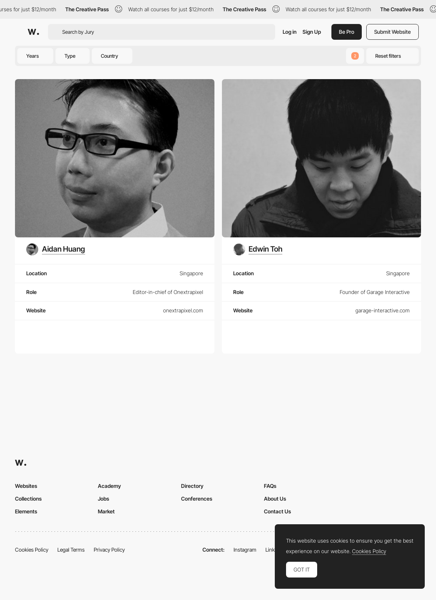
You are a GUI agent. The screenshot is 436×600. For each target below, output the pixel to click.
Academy (109, 486)
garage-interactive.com (382, 310)
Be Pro (346, 31)
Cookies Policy (31, 549)
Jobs (103, 498)
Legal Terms (71, 549)
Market (106, 511)
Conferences (196, 498)
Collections (28, 498)
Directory (192, 486)
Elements (26, 511)
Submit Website (392, 31)
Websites (26, 486)
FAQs (270, 486)
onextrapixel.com (183, 310)
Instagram (245, 549)
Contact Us (277, 511)
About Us (275, 498)
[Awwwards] (33, 32)
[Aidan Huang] (55, 249)
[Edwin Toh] (258, 249)
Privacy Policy (109, 549)
